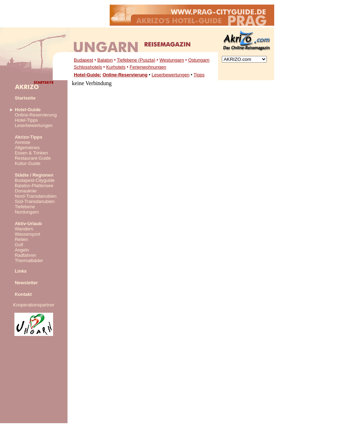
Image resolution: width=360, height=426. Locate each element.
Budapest (83, 60)
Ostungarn (199, 60)
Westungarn (172, 60)
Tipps (199, 74)
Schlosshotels (88, 67)
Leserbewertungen (170, 74)
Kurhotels (116, 67)
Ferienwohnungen (148, 67)
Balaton (105, 60)
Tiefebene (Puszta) (136, 60)
